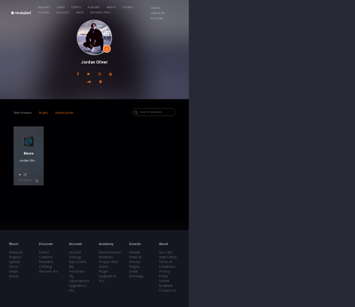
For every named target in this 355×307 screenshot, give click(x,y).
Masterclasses (193, 252)
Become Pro (96, 266)
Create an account (299, 8)
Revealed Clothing (100, 262)
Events (116, 7)
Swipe (222, 7)
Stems (187, 266)
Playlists (204, 7)
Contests (94, 257)
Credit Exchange (242, 262)
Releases (84, 7)
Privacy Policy (287, 266)
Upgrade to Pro (146, 271)
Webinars (189, 257)
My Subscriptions (147, 266)
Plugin (186, 271)
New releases (49, 105)
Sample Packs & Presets (248, 252)
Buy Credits (143, 257)
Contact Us (285, 276)
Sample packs (90, 105)
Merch (151, 7)
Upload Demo (50, 262)
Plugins (185, 7)
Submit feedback (290, 271)
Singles (69, 105)
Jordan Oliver (63, 175)
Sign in (274, 8)
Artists (44, 271)
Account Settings (147, 252)
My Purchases (145, 262)
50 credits (77, 190)
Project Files (191, 262)
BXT (75, 175)
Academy (134, 7)
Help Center (286, 257)
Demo (101, 7)
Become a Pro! (242, 7)
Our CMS (284, 252)
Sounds (168, 7)
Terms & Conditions (292, 262)
